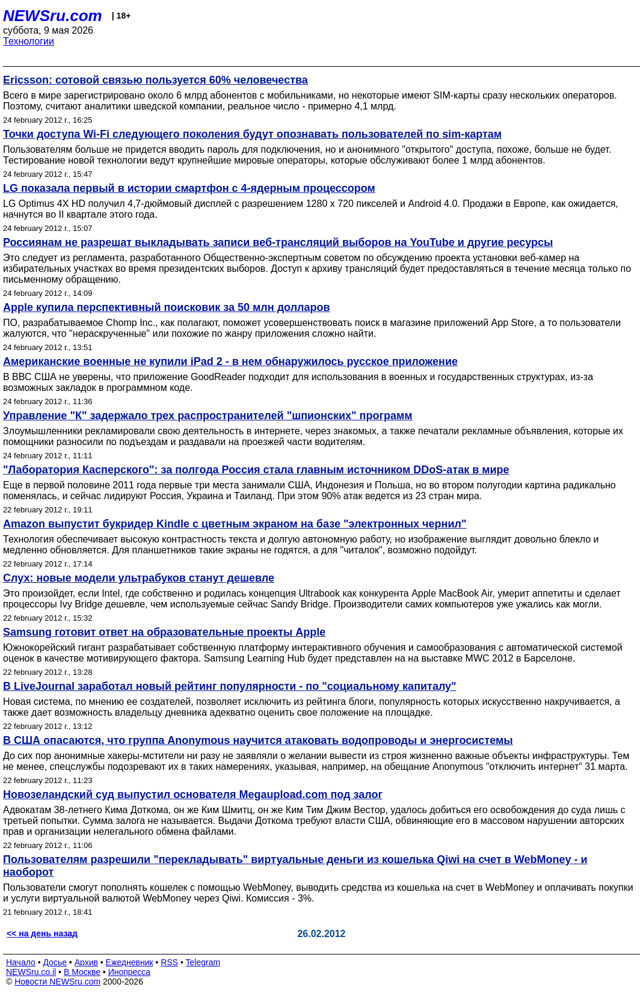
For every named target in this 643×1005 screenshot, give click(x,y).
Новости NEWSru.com (57, 981)
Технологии (28, 41)
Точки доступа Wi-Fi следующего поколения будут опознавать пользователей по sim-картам (252, 134)
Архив (86, 962)
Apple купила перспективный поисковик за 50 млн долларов (166, 307)
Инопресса (129, 972)
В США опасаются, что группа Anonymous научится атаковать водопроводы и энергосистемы (258, 740)
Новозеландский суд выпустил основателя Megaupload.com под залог (193, 794)
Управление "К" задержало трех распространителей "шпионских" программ (208, 416)
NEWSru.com (52, 16)
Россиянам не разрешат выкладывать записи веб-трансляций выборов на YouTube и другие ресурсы (278, 242)
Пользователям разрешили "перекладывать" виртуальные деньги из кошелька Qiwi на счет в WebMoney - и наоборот (295, 865)
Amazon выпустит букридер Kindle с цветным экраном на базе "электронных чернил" (234, 524)
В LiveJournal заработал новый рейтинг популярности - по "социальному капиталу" (230, 686)
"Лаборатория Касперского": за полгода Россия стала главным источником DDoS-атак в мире (256, 470)
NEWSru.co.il (31, 972)
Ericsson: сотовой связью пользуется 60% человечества (155, 80)
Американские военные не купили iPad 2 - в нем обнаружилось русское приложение (230, 361)
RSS (169, 962)
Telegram (203, 962)
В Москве (82, 972)
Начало (20, 962)
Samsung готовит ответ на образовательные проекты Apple (164, 632)
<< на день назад (42, 933)
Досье (55, 962)
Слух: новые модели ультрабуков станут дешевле (138, 578)
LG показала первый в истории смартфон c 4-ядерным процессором (189, 188)
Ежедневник (129, 962)
